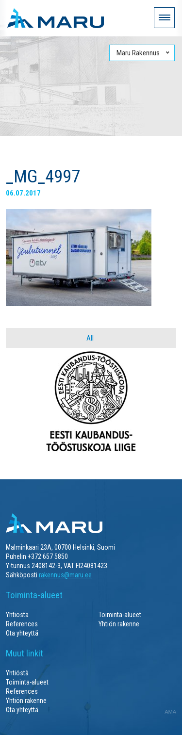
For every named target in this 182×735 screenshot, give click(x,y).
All (90, 338)
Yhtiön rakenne (119, 624)
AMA (170, 712)
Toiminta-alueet (120, 615)
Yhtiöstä (17, 615)
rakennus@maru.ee (65, 575)
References (22, 624)
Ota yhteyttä (22, 633)
